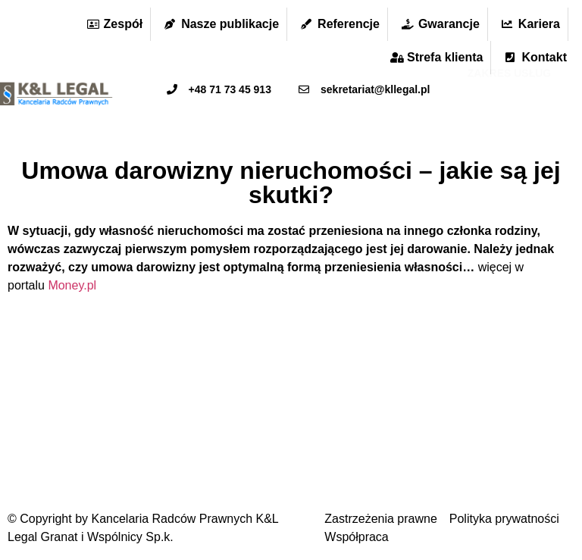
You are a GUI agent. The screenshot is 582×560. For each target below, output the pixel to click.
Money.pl (72, 285)
